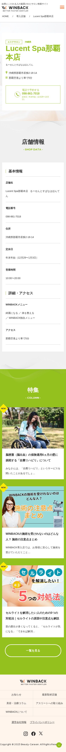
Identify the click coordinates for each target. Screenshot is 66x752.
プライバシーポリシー (42, 722)
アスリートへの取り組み (49, 703)
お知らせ (16, 694)
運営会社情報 (19, 722)
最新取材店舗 (49, 694)
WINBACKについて (16, 711)
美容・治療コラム (16, 703)
